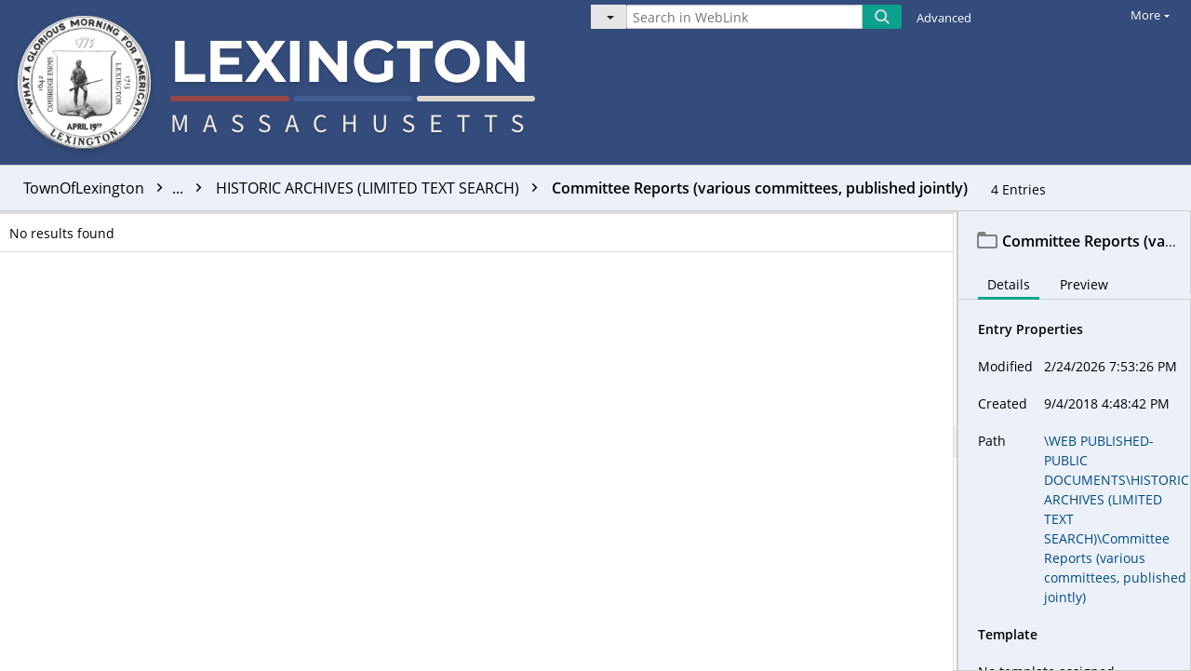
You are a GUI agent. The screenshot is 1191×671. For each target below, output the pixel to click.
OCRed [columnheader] (876, 226)
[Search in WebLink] (744, 17)
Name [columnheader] (442, 226)
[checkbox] (16, 227)
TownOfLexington (117, 188)
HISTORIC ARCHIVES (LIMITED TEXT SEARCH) (381, 188)
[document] (1074, 441)
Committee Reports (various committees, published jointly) (760, 188)
